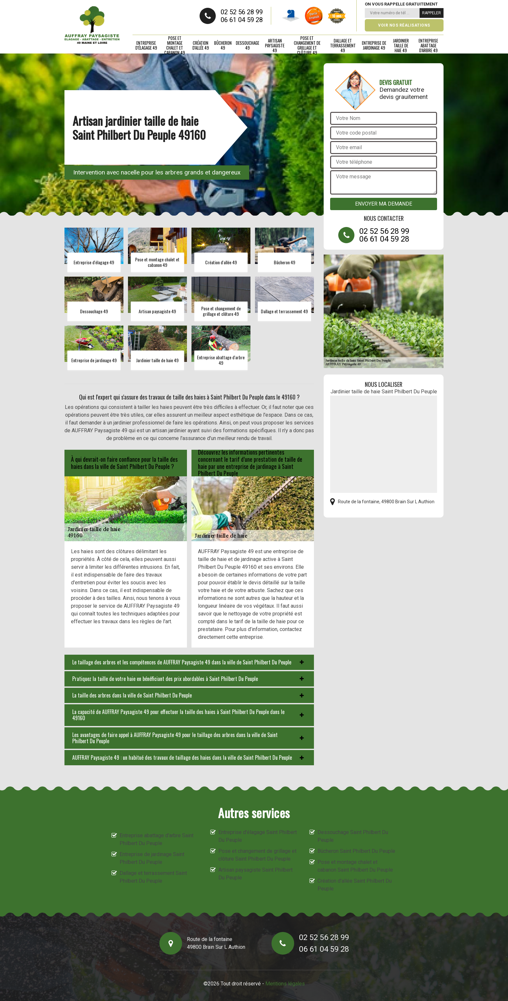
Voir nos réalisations (404, 25)
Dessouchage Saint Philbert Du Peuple (353, 836)
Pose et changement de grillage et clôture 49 (307, 45)
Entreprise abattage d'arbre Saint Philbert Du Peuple (156, 839)
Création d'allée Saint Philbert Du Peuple (355, 885)
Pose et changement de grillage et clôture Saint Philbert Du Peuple (257, 855)
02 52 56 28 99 (242, 12)
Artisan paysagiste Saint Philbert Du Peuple (255, 874)
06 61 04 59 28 (242, 20)
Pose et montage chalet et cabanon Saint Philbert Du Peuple (355, 866)
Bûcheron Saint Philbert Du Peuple (356, 851)
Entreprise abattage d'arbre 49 (428, 45)
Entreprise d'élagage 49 (146, 45)
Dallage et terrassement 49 (343, 45)
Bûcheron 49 (223, 45)
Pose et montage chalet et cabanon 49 (174, 45)
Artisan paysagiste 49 (274, 45)
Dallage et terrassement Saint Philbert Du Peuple (153, 877)
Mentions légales (285, 984)
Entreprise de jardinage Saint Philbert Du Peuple (152, 858)
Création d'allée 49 (200, 45)
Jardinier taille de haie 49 (401, 45)
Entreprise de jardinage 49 (374, 45)
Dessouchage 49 (247, 45)
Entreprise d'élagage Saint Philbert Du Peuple (257, 836)
